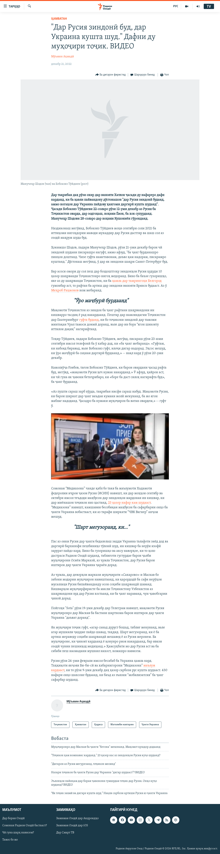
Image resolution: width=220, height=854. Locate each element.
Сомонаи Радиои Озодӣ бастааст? (24, 825)
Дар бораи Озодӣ (13, 818)
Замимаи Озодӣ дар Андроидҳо (77, 818)
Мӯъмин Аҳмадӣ (62, 56)
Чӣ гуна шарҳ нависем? (18, 832)
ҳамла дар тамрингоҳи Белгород (137, 281)
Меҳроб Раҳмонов (65, 290)
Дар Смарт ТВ (65, 832)
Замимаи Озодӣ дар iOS (72, 825)
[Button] (110, 74)
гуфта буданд (89, 320)
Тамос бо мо (10, 839)
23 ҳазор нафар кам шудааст (129, 503)
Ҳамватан (59, 19)
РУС (175, 6)
